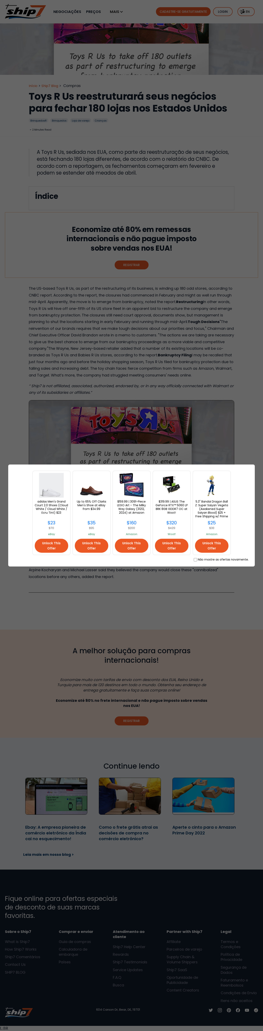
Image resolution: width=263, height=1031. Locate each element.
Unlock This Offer (51, 545)
